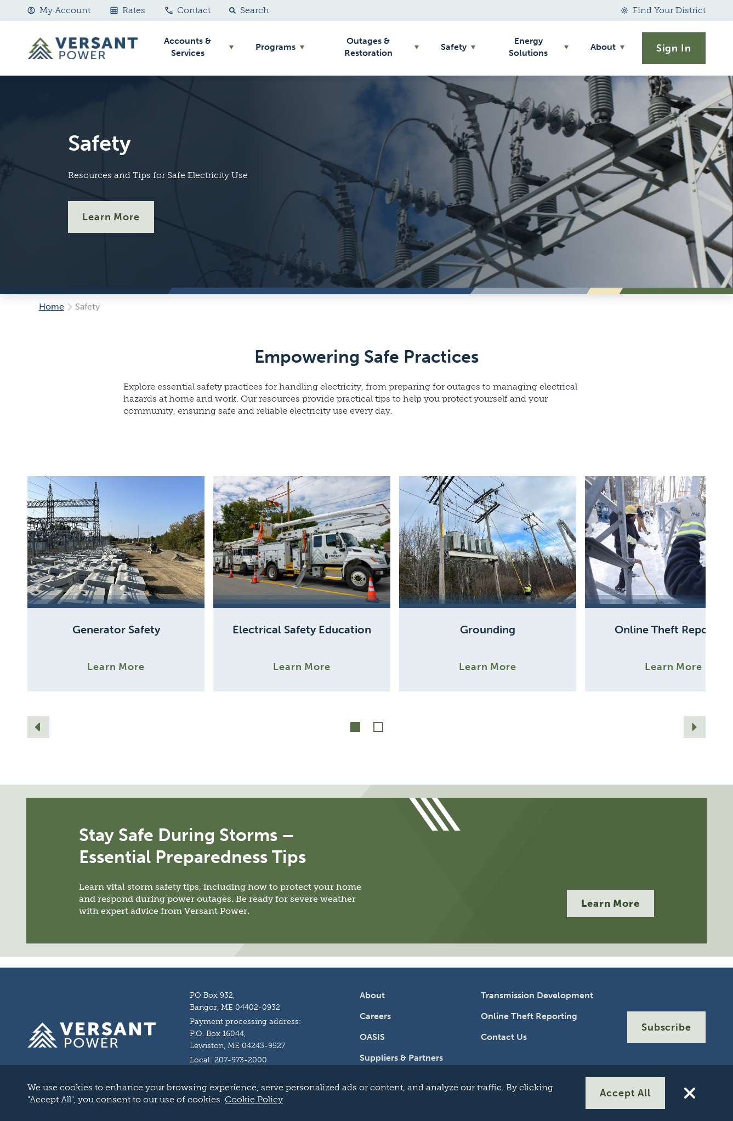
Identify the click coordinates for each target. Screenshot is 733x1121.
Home (51, 306)
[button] (246, 10)
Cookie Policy (254, 1099)
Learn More (111, 217)
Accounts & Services (187, 47)
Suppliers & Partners (401, 1058)
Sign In (673, 48)
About (603, 47)
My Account (58, 10)
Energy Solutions (528, 47)
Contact (188, 10)
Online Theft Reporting (529, 1016)
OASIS (372, 1037)
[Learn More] (115, 583)
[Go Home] (82, 48)
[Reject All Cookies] (690, 1093)
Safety (454, 47)
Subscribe (666, 1027)
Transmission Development (537, 995)
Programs (275, 47)
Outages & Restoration (368, 47)
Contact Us (504, 1037)
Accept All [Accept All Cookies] (625, 1093)
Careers (375, 1016)
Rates (127, 10)
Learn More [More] (610, 903)
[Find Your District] (663, 10)
